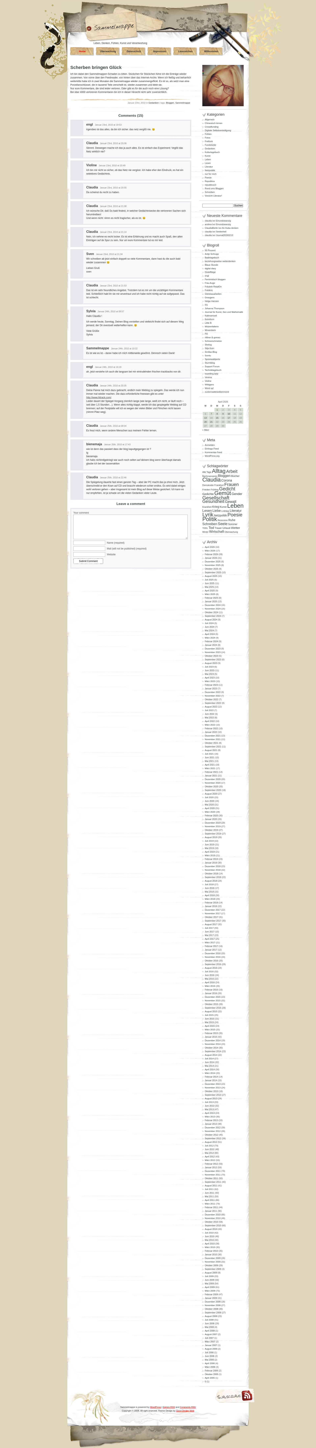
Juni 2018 (209, 888)
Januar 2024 (211, 645)
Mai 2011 (209, 1196)
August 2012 (211, 1142)
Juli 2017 (209, 928)
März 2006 (210, 1367)
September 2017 (213, 921)
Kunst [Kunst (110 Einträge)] (223, 506)
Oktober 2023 (211, 656)
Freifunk (209, 141)
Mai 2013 (209, 1109)
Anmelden (210, 445)
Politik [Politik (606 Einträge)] (209, 519)
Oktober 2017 (211, 917)
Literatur (209, 166)
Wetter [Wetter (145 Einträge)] (235, 527)
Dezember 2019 (212, 823)
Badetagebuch (212, 257)
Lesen (208, 163)
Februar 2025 (211, 598)
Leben (208, 159)
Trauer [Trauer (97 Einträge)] (218, 528)
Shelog (208, 344)
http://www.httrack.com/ (98, 397)
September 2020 (213, 790)
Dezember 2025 (212, 561)
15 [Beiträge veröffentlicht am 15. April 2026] (217, 418)
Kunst (207, 156)
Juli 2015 (209, 1015)
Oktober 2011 (211, 1178)
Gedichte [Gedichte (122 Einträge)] (208, 494)
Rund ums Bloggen (214, 188)
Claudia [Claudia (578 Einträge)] (211, 480)
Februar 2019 (211, 859)
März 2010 (210, 1247)
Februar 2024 (211, 641)
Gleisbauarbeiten (213, 294)
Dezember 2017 (212, 910)
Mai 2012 (209, 1153)
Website (111, 554)
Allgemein (209, 119)
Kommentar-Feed (213, 452)
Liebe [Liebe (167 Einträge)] (216, 511)
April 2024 (210, 634)
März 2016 (210, 986)
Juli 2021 (209, 754)
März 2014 (210, 1073)
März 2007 (210, 1341)
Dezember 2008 (212, 1301)
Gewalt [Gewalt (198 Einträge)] (230, 502)
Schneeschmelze (213, 341)
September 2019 (213, 833)
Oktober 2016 (211, 960)
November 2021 (212, 739)
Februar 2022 (211, 728)
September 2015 (213, 1008)
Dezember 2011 (212, 1171)
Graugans (209, 297)
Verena (208, 377)
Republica (210, 181)
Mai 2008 (209, 1327)
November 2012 (212, 1131)
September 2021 (213, 746)
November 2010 (212, 1218)
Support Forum (212, 366)
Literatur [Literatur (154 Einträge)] (236, 510)
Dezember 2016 (212, 953)
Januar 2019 (211, 862)
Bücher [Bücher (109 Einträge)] (235, 475)
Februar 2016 (211, 989)
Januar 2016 (211, 993)
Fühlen (208, 134)
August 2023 (211, 663)
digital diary (210, 268)
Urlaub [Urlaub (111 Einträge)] (226, 527)
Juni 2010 (209, 1236)
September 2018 (213, 877)
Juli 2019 (209, 841)
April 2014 (210, 1069)
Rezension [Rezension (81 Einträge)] (223, 520)
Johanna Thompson (214, 308)
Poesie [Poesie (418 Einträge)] (235, 514)
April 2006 (210, 1363)
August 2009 (211, 1272)
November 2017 (212, 913)
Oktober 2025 (211, 569)
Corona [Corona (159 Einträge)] (226, 480)
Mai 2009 (209, 1283)
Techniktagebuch (213, 370)
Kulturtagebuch (212, 152)
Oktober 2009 (211, 1265)
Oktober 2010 (211, 1222)
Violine (91, 165)
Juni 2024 (209, 627)
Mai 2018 (209, 891)
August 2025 (211, 576)
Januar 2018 (211, 906)
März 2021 (210, 768)
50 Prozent (210, 250)
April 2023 (210, 677)
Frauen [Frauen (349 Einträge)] (231, 484)
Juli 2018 (209, 884)
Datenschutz (134, 51)
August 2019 (211, 837)
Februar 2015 (211, 1033)
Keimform (209, 319)
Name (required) (115, 542)
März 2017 (210, 942)
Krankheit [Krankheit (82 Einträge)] (207, 507)
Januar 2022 (211, 732)
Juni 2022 (209, 714)
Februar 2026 (211, 554)
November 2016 (212, 957)
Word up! (209, 388)
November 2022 (212, 696)
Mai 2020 (209, 804)
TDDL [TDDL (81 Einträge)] (205, 528)
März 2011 (210, 1204)
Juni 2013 (209, 1106)
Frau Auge (210, 283)
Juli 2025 (209, 579)
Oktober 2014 (211, 1047)
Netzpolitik (210, 170)
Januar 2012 (211, 1167)
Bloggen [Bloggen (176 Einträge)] (224, 476)
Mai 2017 (209, 935)
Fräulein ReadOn (213, 286)
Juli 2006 (209, 1352)
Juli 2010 (209, 1233)
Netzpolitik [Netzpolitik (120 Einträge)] (220, 515)
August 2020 (211, 794)
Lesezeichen (185, 51)
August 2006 (211, 1349)
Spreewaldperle (212, 359)
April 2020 (210, 808)
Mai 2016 (209, 979)
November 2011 (212, 1174)
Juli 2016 (209, 971)
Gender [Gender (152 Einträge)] (237, 494)
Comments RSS (188, 1407)
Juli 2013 (209, 1102)
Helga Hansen (212, 301)
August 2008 (211, 1316)
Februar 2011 (211, 1207)
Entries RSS (169, 1407)
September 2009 (213, 1269)
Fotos (207, 137)
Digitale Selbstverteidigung (218, 130)
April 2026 (210, 547)
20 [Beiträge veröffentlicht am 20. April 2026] (205, 422)
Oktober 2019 (211, 830)
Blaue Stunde (211, 265)
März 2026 (210, 550)
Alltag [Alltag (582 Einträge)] (219, 471)
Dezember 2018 (212, 866)
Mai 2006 (209, 1360)
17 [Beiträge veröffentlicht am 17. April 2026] (229, 418)
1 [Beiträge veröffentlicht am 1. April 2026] (217, 410)
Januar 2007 (211, 1345)
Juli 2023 (209, 667)
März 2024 (210, 638)
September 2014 (213, 1051)
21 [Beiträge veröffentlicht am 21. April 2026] (211, 422)
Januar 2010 (211, 1254)
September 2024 (213, 616)
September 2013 (213, 1095)
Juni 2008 (209, 1323)
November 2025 (212, 565)
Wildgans (209, 384)
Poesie (208, 177)
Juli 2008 (209, 1320)
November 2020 (212, 783)
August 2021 (211, 750)
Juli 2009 (209, 1276)
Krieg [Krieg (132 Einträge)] (215, 506)
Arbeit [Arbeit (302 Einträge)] (231, 471)
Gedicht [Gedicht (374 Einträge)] (227, 488)
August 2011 (211, 1185)
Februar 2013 (211, 1120)
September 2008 (213, 1312)
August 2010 (211, 1229)
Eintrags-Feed (212, 448)
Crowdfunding (211, 127)
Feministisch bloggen (215, 279)
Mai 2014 (209, 1066)
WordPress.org (212, 456)
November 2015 (212, 1000)
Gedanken (154, 103)
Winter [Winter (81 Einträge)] (205, 532)
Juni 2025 (209, 583)
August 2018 (211, 881)
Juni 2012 (209, 1149)
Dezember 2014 (212, 1040)
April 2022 (210, 721)
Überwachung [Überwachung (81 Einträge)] (231, 532)
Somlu (208, 355)
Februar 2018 (211, 902)
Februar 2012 (211, 1164)
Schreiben (210, 192)
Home (82, 51)
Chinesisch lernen (213, 123)
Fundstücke (210, 145)
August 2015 (211, 1011)
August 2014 (211, 1055)
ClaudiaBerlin (211, 228)
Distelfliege (210, 272)
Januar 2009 (211, 1298)
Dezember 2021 (212, 735)
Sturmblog (210, 363)
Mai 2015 (209, 1022)
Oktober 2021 (211, 743)
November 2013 (212, 1087)
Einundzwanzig (223, 220)
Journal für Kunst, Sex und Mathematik (224, 312)
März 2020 (210, 812)
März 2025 (210, 594)
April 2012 (210, 1156)
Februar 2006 (211, 1370)
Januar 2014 (211, 1080)
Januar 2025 (211, 601)
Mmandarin (210, 330)
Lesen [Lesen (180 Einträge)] (207, 511)
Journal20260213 (224, 235)
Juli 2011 (209, 1189)
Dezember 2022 (212, 692)
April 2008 (210, 1330)
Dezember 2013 (212, 1084)
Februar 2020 (211, 815)
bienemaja (94, 444)
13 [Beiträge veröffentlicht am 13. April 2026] (205, 418)
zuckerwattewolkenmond (217, 392)
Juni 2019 (209, 844)
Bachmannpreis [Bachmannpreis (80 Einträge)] (209, 476)
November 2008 (212, 1305)
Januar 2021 (211, 775)
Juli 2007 (209, 1338)
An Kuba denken (230, 228)
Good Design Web (185, 1411)
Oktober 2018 (211, 873)
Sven (90, 254)
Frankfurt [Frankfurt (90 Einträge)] (218, 485)
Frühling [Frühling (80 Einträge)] (215, 489)
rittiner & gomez (212, 337)
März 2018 (210, 899)
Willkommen (211, 51)
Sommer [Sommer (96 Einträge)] (232, 524)
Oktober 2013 (211, 1091)
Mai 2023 (209, 674)
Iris (206, 305)
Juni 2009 (209, 1280)
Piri (206, 334)
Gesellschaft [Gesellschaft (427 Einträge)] (215, 497)
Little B (208, 323)
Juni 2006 (209, 1356)
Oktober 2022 (211, 699)
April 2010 (210, 1243)
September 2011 (213, 1182)
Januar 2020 (211, 819)
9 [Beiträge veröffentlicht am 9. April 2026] (222, 414)
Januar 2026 (211, 558)
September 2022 (213, 703)
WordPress (155, 1407)
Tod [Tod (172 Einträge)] (211, 528)
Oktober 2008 (211, 1309)
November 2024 (212, 608)
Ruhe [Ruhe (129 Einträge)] (231, 520)
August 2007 (211, 1334)
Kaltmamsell (211, 315)
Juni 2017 (209, 931)
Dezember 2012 (212, 1127)
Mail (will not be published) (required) (127, 548)
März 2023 (210, 681)
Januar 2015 (211, 1037)
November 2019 (212, 826)
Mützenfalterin (212, 326)
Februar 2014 (211, 1077)
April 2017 (210, 939)
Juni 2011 (209, 1193)
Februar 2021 (211, 772)
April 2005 (210, 1378)
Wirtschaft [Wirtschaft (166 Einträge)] (216, 532)
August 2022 (211, 706)
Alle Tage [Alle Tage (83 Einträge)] (206, 472)
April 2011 (210, 1200)
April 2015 (210, 1026)
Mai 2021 (209, 761)
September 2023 (213, 659)
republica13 (210, 185)
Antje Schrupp (212, 254)
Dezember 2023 (212, 648)
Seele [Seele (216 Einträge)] (223, 524)
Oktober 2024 (211, 612)
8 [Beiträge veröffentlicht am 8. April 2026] (217, 414)
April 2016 (210, 982)
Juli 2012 (209, 1145)
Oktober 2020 (211, 786)
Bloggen (170, 103)
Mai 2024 (209, 630)
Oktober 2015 (211, 1004)
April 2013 (210, 1113)
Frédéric (209, 290)
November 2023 (212, 652)
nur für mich (210, 174)
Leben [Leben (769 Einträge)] (235, 505)
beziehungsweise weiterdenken (220, 261)
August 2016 (211, 968)
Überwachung (108, 51)
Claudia (92, 143)
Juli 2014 (209, 1058)
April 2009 (210, 1287)
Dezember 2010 (212, 1214)
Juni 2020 (209, 801)
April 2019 (210, 852)
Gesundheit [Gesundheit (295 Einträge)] (213, 501)
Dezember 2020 (212, 779)
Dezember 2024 (212, 605)
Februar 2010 (211, 1251)
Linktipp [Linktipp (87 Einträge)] (225, 511)
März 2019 (210, 855)
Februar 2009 (211, 1294)
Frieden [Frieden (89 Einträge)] (206, 489)
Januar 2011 (211, 1211)
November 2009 (212, 1262)
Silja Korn (209, 348)
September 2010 (213, 1225)
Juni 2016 (209, 975)
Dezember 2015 (212, 997)
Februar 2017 (211, 946)
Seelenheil (221, 231)
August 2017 (211, 924)
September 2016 (213, 964)
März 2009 (210, 1291)
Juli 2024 (209, 623)
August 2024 (211, 619)
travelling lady (211, 373)
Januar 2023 (211, 688)
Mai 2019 (209, 848)
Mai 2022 (209, 717)
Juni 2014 (209, 1062)
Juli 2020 (209, 797)
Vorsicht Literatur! (213, 196)
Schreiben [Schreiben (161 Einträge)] (209, 524)
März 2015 (210, 1029)
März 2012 (210, 1160)
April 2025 (210, 590)
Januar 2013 (211, 1124)
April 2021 (210, 765)
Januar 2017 (211, 950)
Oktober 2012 (211, 1135)
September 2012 (213, 1138)
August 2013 (211, 1098)
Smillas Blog (211, 352)
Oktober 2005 (211, 1374)
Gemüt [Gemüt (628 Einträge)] (222, 493)
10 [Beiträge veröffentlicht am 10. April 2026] (229, 414)
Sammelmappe (182, 103)
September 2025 (213, 572)
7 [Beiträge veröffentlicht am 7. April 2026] (211, 414)
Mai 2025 (209, 587)
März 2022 (210, 725)
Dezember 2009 (212, 1258)
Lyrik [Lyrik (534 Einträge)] (207, 515)
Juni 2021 (209, 757)
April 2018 (210, 895)
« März (205, 430)
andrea (208, 224)
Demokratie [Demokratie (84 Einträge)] (208, 485)
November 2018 (212, 870)
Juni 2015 (209, 1018)
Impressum (159, 51)
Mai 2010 (209, 1240)
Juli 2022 (209, 710)
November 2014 (212, 1044)
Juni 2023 (209, 670)
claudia (208, 220)
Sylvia (91, 311)
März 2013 (210, 1116)
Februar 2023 (211, 685)
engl (89, 124)
